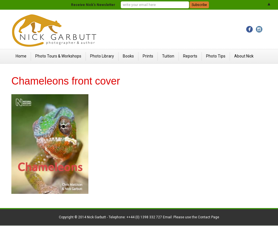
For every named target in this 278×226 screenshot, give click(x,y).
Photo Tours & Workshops (58, 56)
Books (128, 56)
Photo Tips (215, 56)
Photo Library (102, 56)
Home (21, 56)
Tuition (168, 56)
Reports (190, 56)
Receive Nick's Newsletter (93, 5)
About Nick (244, 56)
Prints (148, 56)
